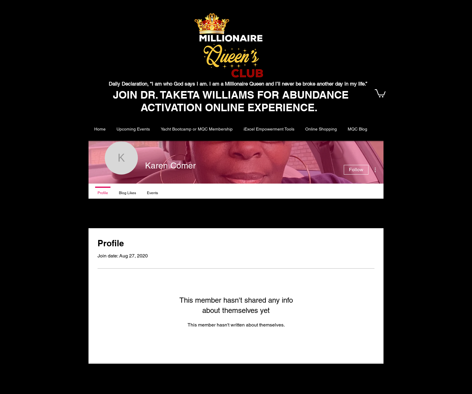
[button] (380, 92)
